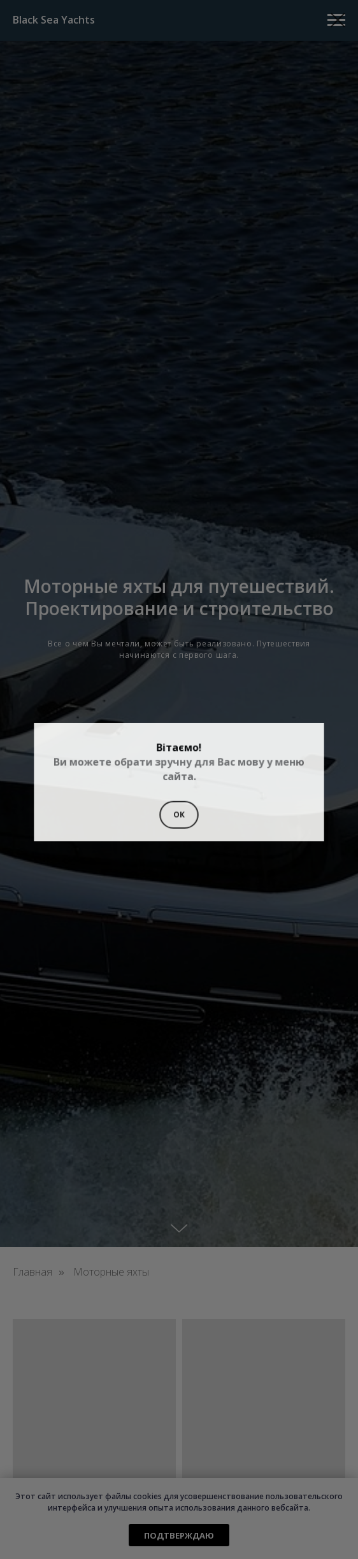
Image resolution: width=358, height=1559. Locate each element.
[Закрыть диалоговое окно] (338, 20)
